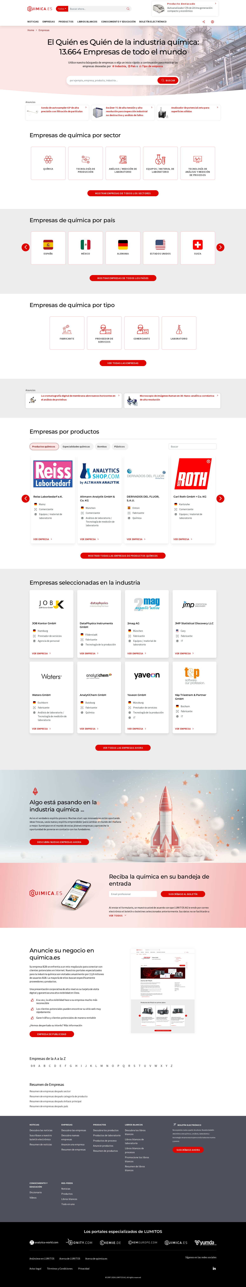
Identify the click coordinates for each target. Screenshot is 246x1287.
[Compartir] (204, 22)
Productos (67, 1193)
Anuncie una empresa (72, 1144)
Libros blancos (69, 1199)
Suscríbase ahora (188, 1149)
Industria (120, 66)
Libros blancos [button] (87, 21)
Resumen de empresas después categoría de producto (59, 1096)
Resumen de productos (105, 1150)
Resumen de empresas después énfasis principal (56, 1101)
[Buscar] (128, 9)
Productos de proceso (105, 1140)
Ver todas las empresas (123, 363)
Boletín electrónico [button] (153, 21)
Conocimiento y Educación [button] (118, 21)
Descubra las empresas (73, 1130)
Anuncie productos (103, 1145)
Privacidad (83, 1268)
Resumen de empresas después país (49, 1106)
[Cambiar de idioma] (212, 22)
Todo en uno (68, 1204)
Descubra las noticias (41, 1130)
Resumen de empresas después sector (50, 1091)
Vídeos (33, 1197)
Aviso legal (35, 1268)
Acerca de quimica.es (96, 1258)
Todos (61, 8)
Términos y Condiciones (60, 1268)
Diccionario (36, 1192)
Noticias (65, 1188)
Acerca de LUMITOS (69, 1258)
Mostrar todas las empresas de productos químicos (123, 555)
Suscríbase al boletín (183, 894)
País (133, 66)
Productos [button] (66, 21)
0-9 (33, 1066)
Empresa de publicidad (51, 1034)
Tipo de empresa (152, 66)
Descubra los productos (106, 1130)
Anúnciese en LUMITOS (42, 1258)
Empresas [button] (49, 21)
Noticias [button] (33, 21)
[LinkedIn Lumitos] (214, 1268)
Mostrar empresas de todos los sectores (123, 193)
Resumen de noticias (41, 1144)
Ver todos (118, 915)
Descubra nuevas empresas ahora (59, 842)
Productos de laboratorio (107, 1135)
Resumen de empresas (73, 1149)
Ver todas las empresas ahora (123, 747)
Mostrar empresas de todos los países (123, 278)
